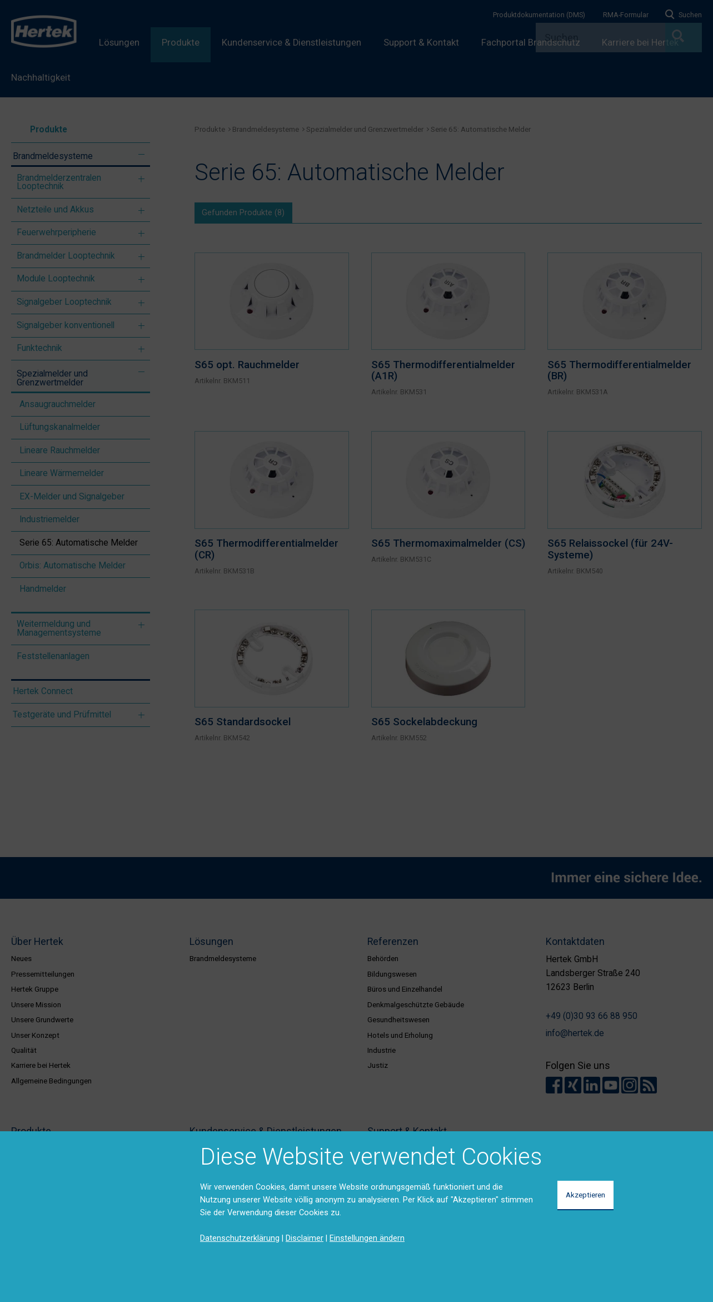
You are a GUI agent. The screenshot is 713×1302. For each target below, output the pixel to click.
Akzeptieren (585, 1194)
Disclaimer (304, 1238)
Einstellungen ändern (367, 1238)
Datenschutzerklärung (240, 1238)
